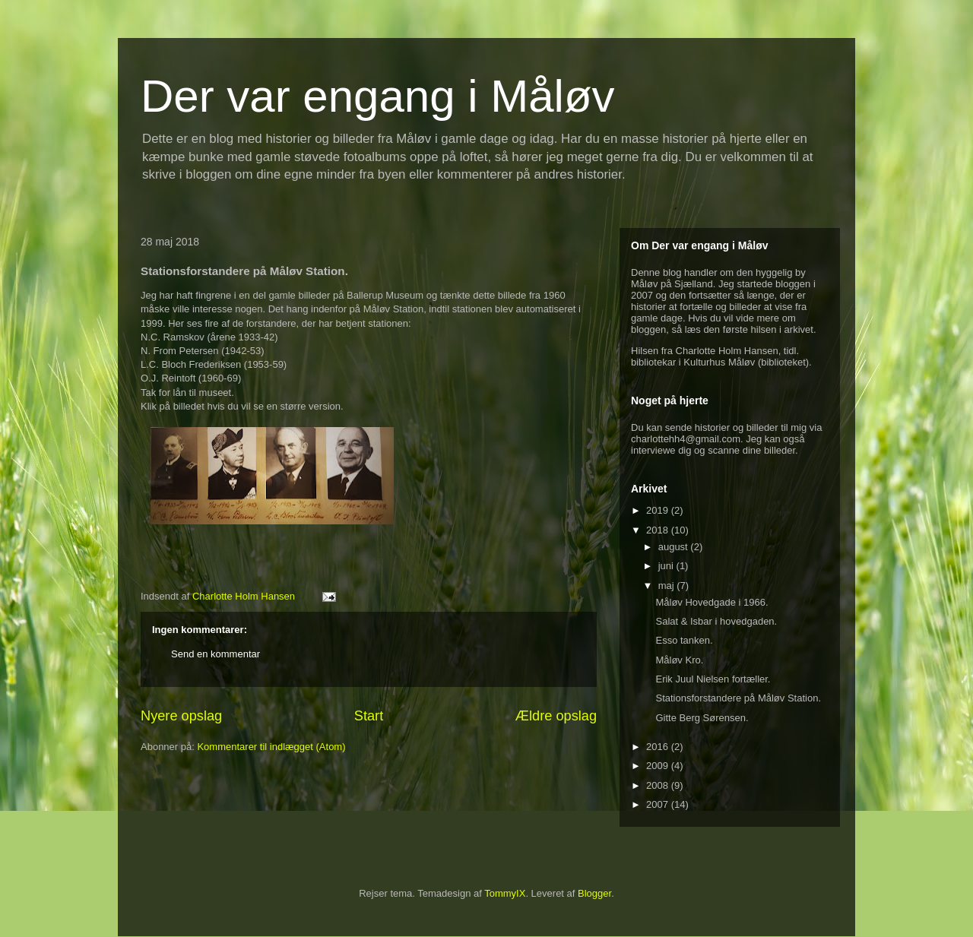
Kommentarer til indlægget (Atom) (271, 746)
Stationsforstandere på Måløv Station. (738, 698)
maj (667, 585)
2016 (658, 746)
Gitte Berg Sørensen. (701, 717)
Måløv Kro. (679, 660)
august (674, 546)
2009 (658, 765)
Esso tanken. (683, 640)
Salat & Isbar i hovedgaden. (716, 621)
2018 (658, 530)
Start (368, 715)
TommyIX (504, 893)
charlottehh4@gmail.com (685, 439)
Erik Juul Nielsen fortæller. (712, 679)
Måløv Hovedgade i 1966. (711, 602)
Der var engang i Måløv (378, 96)
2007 (658, 804)
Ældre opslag (556, 715)
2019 (658, 510)
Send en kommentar (215, 654)
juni (667, 565)
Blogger (594, 893)
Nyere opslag (181, 715)
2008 (658, 785)
